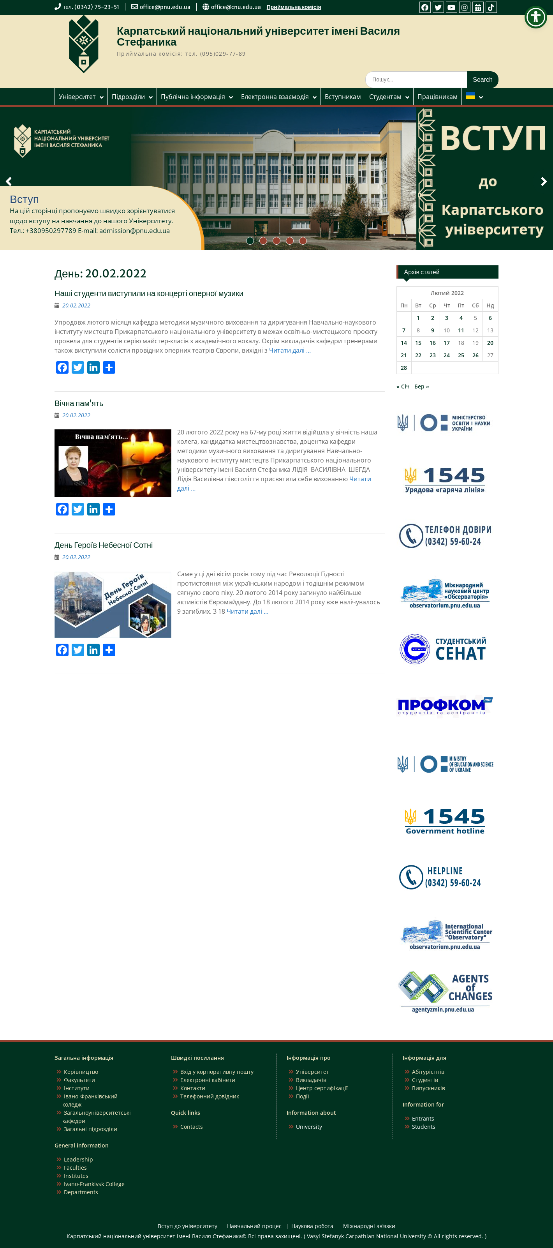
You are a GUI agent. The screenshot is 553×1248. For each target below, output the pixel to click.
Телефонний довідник (209, 1096)
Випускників (428, 1088)
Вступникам (343, 96)
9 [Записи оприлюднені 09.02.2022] (432, 330)
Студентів (425, 1080)
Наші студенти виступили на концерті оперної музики (149, 293)
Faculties (75, 1167)
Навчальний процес (254, 1226)
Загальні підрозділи (90, 1129)
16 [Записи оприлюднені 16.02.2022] (433, 342)
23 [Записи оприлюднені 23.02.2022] (433, 355)
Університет (77, 96)
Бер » (421, 386)
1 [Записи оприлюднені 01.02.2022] (418, 317)
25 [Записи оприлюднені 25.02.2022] (461, 355)
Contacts (191, 1126)
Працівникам (437, 96)
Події (302, 1096)
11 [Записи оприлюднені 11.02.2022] (461, 330)
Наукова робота (312, 1226)
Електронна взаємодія (275, 96)
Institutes (76, 1175)
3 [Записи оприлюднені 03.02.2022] (446, 317)
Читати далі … (290, 350)
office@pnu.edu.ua (165, 7)
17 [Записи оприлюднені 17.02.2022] (447, 342)
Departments (81, 1192)
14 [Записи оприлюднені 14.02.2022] (404, 342)
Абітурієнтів (428, 1071)
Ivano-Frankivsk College (94, 1184)
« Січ (403, 386)
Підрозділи (128, 96)
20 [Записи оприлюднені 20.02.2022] (490, 342)
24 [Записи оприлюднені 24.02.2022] (447, 355)
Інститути (77, 1088)
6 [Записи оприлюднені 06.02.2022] (490, 317)
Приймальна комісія (294, 7)
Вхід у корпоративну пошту (217, 1071)
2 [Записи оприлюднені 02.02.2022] (432, 317)
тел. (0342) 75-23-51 (91, 7)
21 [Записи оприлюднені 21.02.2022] (404, 355)
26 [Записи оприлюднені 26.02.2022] (475, 355)
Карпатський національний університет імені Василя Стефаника (258, 36)
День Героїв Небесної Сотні (104, 545)
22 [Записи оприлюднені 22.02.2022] (418, 355)
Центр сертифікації (322, 1088)
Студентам (385, 96)
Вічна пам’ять (79, 403)
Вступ (24, 199)
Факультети (79, 1080)
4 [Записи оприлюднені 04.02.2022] (461, 317)
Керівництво (81, 1071)
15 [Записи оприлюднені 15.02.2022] (418, 342)
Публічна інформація (193, 96)
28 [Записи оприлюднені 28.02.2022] (404, 367)
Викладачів (311, 1080)
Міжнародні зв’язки (369, 1226)
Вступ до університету (187, 1226)
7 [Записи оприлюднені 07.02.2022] (403, 330)
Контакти (192, 1088)
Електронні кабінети (207, 1080)
